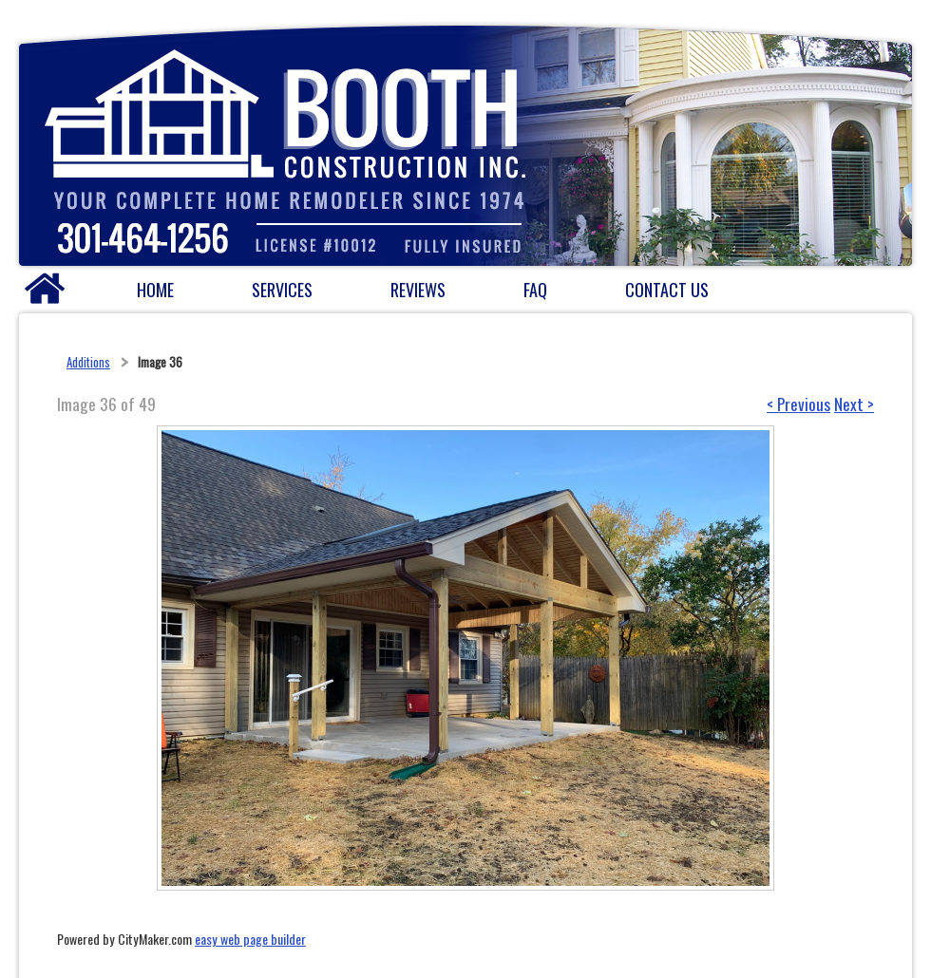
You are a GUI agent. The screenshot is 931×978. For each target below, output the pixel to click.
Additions (88, 361)
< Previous (798, 403)
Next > (854, 403)
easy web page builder (250, 939)
